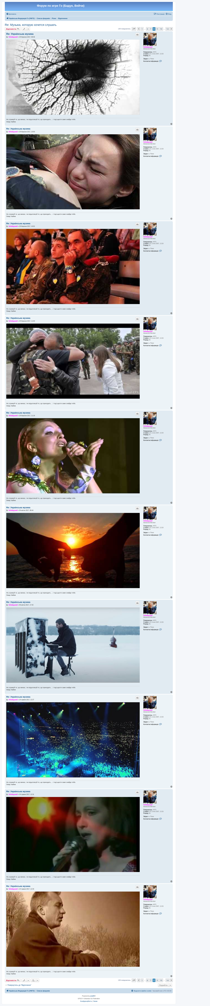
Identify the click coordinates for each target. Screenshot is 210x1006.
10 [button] (161, 29)
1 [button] (142, 29)
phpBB (92, 996)
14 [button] (167, 29)
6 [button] (147, 29)
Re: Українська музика (19, 34)
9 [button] (157, 29)
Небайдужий (147, 47)
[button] (134, 29)
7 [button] (150, 29)
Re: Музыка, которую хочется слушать (30, 24)
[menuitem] (11, 14)
